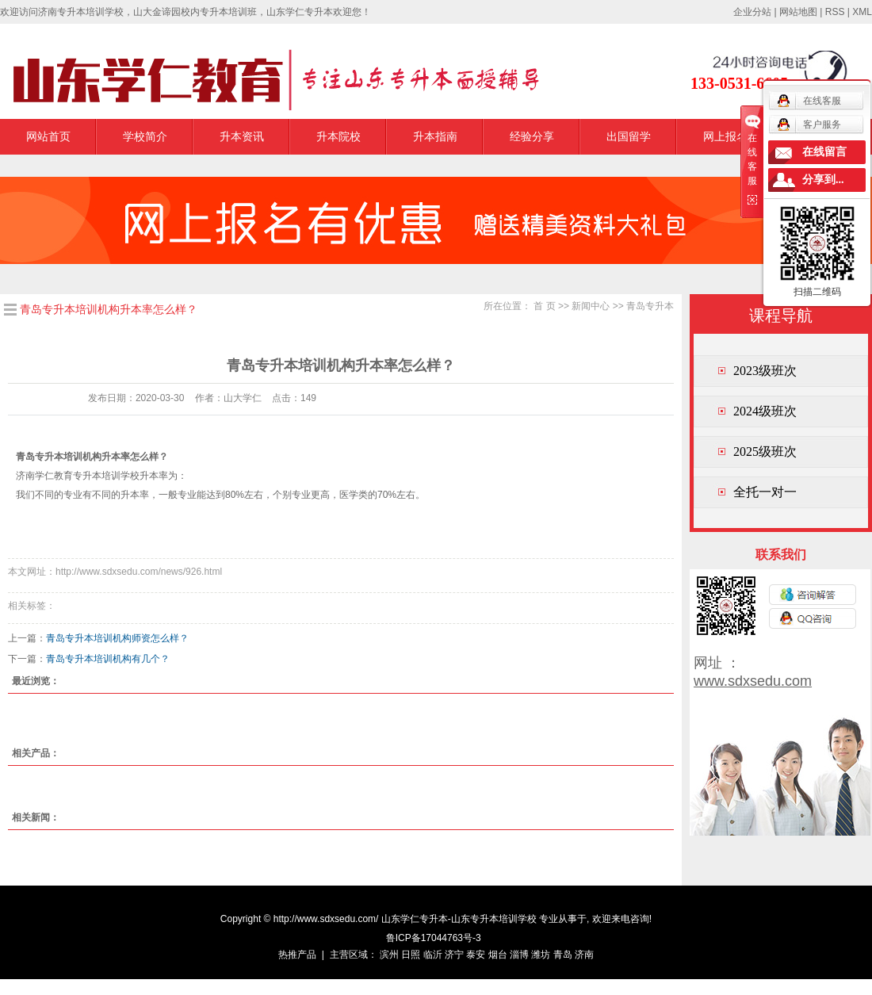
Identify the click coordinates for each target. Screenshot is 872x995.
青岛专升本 (650, 306)
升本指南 (435, 136)
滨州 (389, 954)
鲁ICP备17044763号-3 (433, 937)
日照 (410, 954)
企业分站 (752, 11)
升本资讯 (242, 136)
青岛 (562, 954)
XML (862, 11)
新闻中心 (591, 306)
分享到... (823, 180)
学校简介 (145, 136)
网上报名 (725, 136)
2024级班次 (765, 411)
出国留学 (628, 136)
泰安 (475, 954)
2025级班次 (765, 451)
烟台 (497, 954)
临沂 (432, 954)
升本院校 (338, 136)
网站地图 (798, 11)
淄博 (519, 954)
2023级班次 (765, 370)
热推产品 (297, 954)
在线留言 (824, 152)
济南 (584, 954)
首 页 (544, 306)
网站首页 (48, 136)
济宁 (454, 954)
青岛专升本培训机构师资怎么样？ (117, 638)
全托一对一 (765, 492)
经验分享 (532, 136)
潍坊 (540, 954)
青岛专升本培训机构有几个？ (108, 658)
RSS (835, 11)
